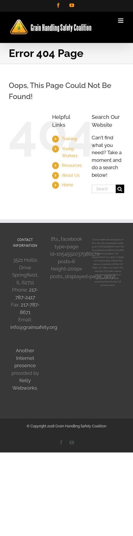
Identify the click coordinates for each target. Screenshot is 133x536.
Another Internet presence (25, 358)
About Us (71, 175)
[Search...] (104, 189)
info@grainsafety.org (33, 327)
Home (67, 185)
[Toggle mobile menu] (121, 21)
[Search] (120, 189)
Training (69, 138)
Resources (72, 165)
